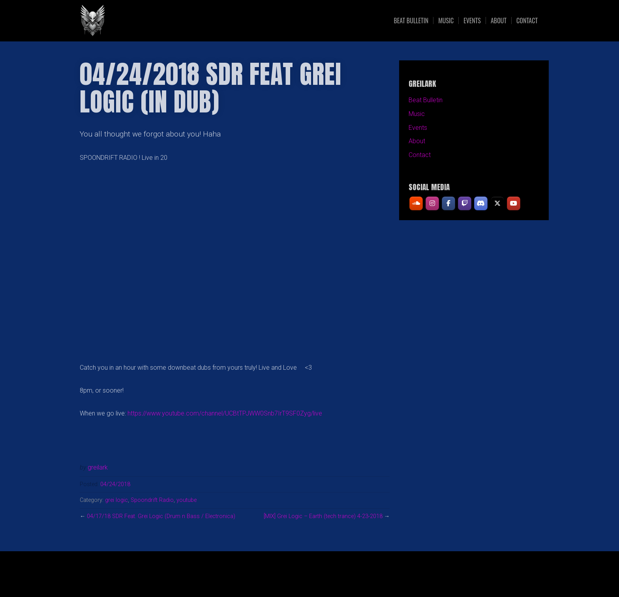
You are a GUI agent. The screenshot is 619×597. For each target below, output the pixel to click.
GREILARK (148, 20)
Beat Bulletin (411, 20)
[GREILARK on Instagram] (432, 203)
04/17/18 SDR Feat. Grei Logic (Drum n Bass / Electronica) (161, 516)
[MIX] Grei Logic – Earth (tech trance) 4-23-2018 (323, 516)
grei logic (116, 500)
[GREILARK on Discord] (481, 203)
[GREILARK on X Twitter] (497, 203)
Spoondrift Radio (152, 500)
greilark (98, 467)
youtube (186, 500)
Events (472, 20)
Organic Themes (325, 578)
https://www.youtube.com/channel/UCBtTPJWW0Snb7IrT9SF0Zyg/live (225, 413)
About (498, 20)
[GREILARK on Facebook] (448, 203)
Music (446, 20)
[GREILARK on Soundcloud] (416, 203)
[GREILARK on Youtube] (513, 203)
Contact (527, 20)
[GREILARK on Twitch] (464, 203)
